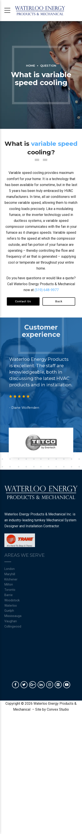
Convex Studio (58, 709)
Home (30, 65)
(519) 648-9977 (47, 290)
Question (48, 65)
